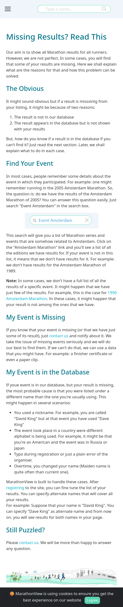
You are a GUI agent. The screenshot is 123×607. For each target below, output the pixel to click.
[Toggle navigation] (8, 9)
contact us (58, 335)
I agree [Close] (92, 600)
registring (15, 487)
